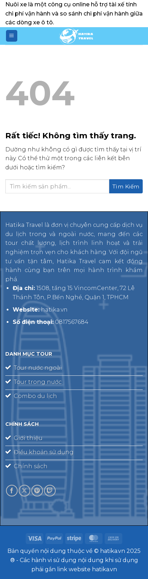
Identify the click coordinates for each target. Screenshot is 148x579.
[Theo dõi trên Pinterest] (37, 490)
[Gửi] (126, 186)
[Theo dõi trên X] (24, 490)
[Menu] (11, 36)
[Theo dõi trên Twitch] (50, 490)
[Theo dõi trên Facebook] (12, 490)
